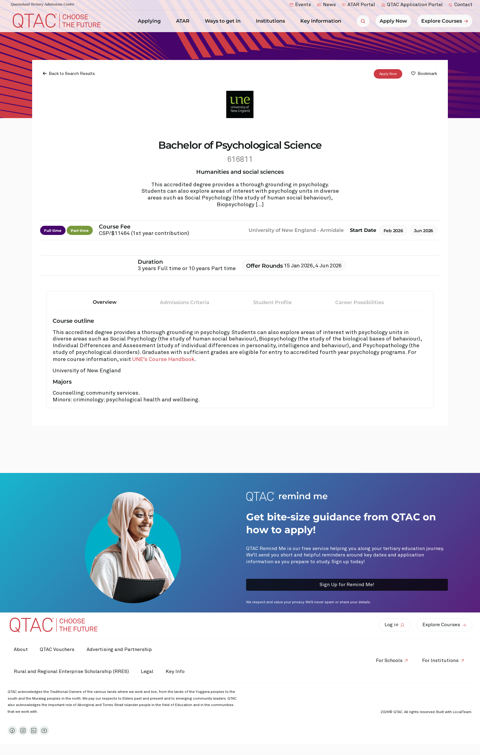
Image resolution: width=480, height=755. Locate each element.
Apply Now (388, 74)
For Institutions (440, 660)
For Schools (389, 660)
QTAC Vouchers (57, 649)
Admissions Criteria (184, 302)
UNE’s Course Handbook (163, 359)
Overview (105, 302)
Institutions (272, 21)
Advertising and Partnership (119, 649)
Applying (151, 21)
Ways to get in (224, 21)
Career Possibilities (359, 302)
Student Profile (272, 302)
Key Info (177, 671)
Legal (147, 671)
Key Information (322, 21)
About (21, 649)
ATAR (184, 21)
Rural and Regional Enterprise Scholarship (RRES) (71, 671)
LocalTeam (462, 712)
